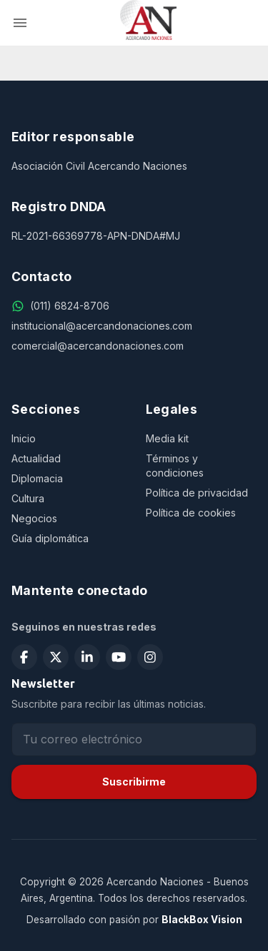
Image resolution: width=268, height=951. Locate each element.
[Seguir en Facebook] (24, 657)
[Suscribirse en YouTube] (118, 657)
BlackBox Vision (202, 919)
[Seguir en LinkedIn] (87, 657)
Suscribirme (134, 781)
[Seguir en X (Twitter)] (56, 657)
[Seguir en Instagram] (150, 657)
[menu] (20, 23)
